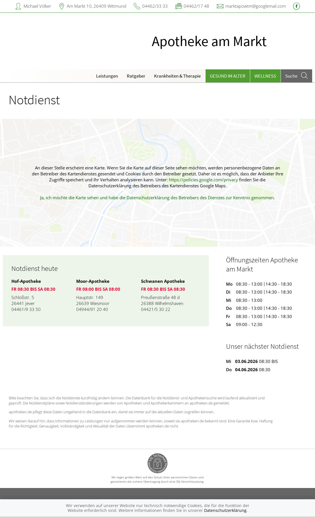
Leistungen (107, 76)
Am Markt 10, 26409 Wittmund (96, 6)
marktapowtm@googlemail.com (255, 6)
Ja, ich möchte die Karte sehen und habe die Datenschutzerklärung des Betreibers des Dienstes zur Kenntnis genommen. (157, 197)
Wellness (265, 76)
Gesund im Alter (227, 76)
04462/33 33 (155, 6)
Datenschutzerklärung (225, 510)
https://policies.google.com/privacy (203, 179)
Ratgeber (136, 76)
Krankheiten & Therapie (177, 76)
